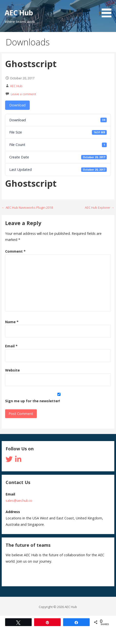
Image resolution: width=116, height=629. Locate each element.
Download (17, 105)
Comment (15, 251)
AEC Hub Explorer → (99, 207)
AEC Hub (19, 12)
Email (11, 346)
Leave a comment (23, 94)
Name (12, 322)
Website (12, 370)
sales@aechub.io (19, 500)
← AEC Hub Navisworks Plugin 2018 (27, 207)
